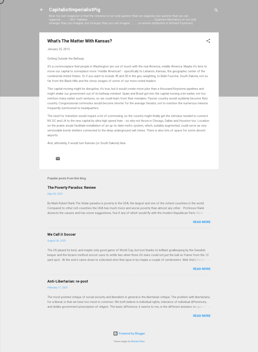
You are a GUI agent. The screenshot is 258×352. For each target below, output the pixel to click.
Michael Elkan (138, 341)
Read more (202, 222)
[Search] (216, 11)
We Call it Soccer (61, 234)
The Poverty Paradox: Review (71, 187)
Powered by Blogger (129, 333)
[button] (208, 41)
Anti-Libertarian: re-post (67, 281)
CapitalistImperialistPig (74, 9)
